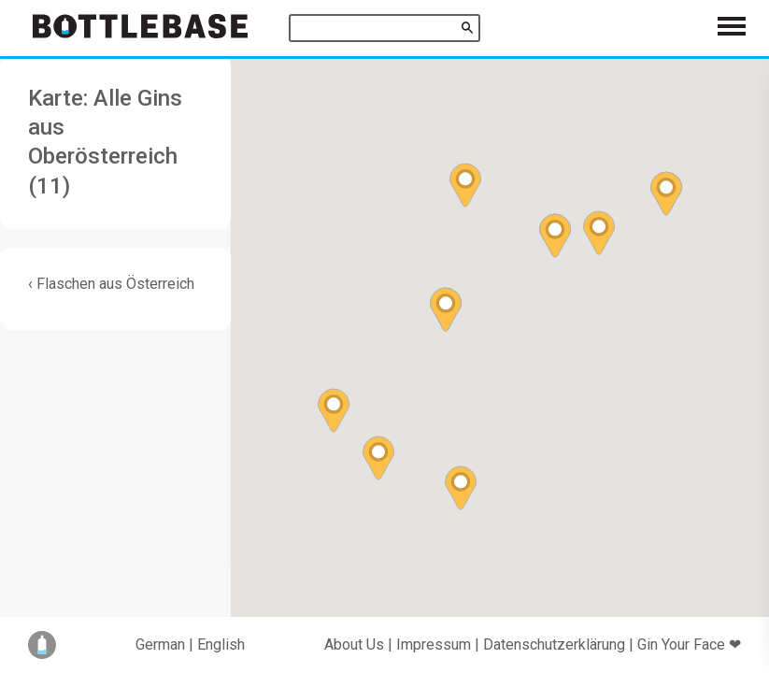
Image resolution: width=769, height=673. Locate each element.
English (221, 644)
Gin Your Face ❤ (689, 644)
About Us (354, 644)
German (160, 644)
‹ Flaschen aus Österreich (111, 284)
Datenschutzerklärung (554, 644)
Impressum (433, 644)
